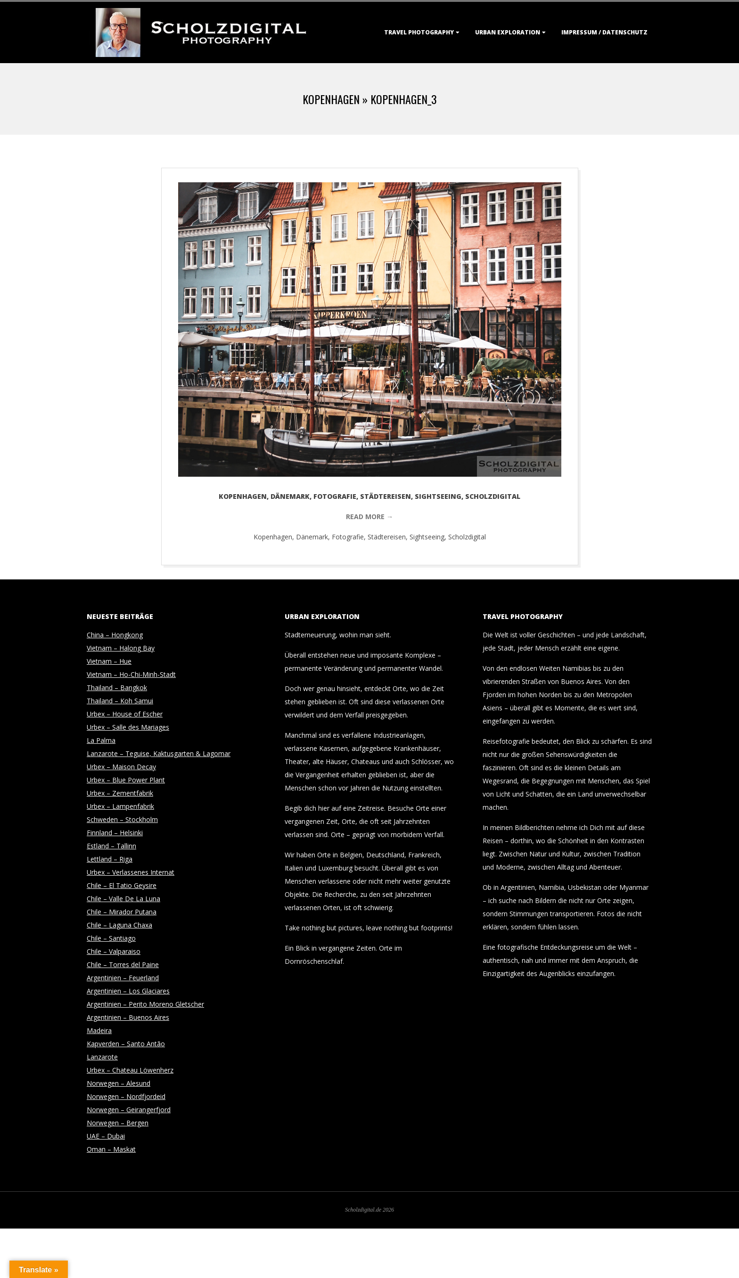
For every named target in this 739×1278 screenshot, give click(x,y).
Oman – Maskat (111, 1149)
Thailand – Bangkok (117, 687)
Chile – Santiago (111, 938)
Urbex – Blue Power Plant (126, 779)
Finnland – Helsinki (115, 832)
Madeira (99, 1030)
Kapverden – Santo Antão (126, 1043)
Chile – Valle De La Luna (123, 898)
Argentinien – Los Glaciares (128, 990)
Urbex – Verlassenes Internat (130, 872)
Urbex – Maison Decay (121, 766)
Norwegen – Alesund (118, 1083)
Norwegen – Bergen (117, 1122)
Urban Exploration (507, 32)
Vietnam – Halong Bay (121, 647)
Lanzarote (102, 1056)
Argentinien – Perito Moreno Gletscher (145, 1004)
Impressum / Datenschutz (604, 32)
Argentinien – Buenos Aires (128, 1017)
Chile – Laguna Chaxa (119, 924)
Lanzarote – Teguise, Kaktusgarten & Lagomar (158, 753)
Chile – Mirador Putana (121, 911)
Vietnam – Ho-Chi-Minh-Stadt (131, 674)
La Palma (101, 740)
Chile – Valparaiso (113, 951)
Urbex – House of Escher (125, 713)
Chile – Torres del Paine (123, 964)
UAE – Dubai (106, 1135)
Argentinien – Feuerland (123, 977)
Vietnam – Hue (109, 661)
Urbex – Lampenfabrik (120, 806)
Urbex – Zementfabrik (120, 793)
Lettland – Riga (109, 859)
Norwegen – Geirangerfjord (129, 1109)
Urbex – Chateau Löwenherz (130, 1070)
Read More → (369, 516)
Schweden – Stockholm (122, 819)
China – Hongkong (115, 634)
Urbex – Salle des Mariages (128, 727)
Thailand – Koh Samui (120, 700)
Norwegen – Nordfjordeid (126, 1096)
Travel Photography (419, 32)
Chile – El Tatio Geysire (121, 885)
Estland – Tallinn (111, 845)
